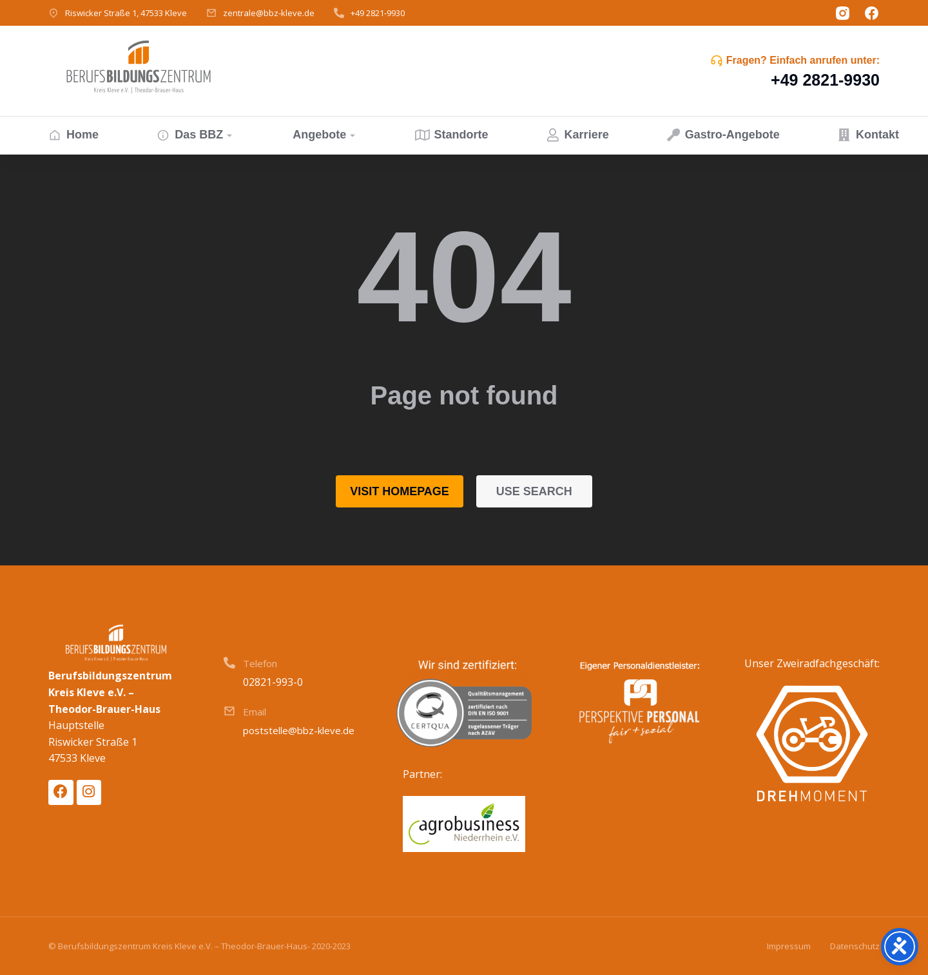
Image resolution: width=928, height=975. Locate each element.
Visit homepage (399, 491)
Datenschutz (855, 946)
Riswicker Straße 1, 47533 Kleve (126, 13)
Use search (534, 491)
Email (254, 711)
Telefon (260, 663)
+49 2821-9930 (378, 13)
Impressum (789, 946)
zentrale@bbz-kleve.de (268, 13)
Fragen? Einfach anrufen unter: (803, 60)
